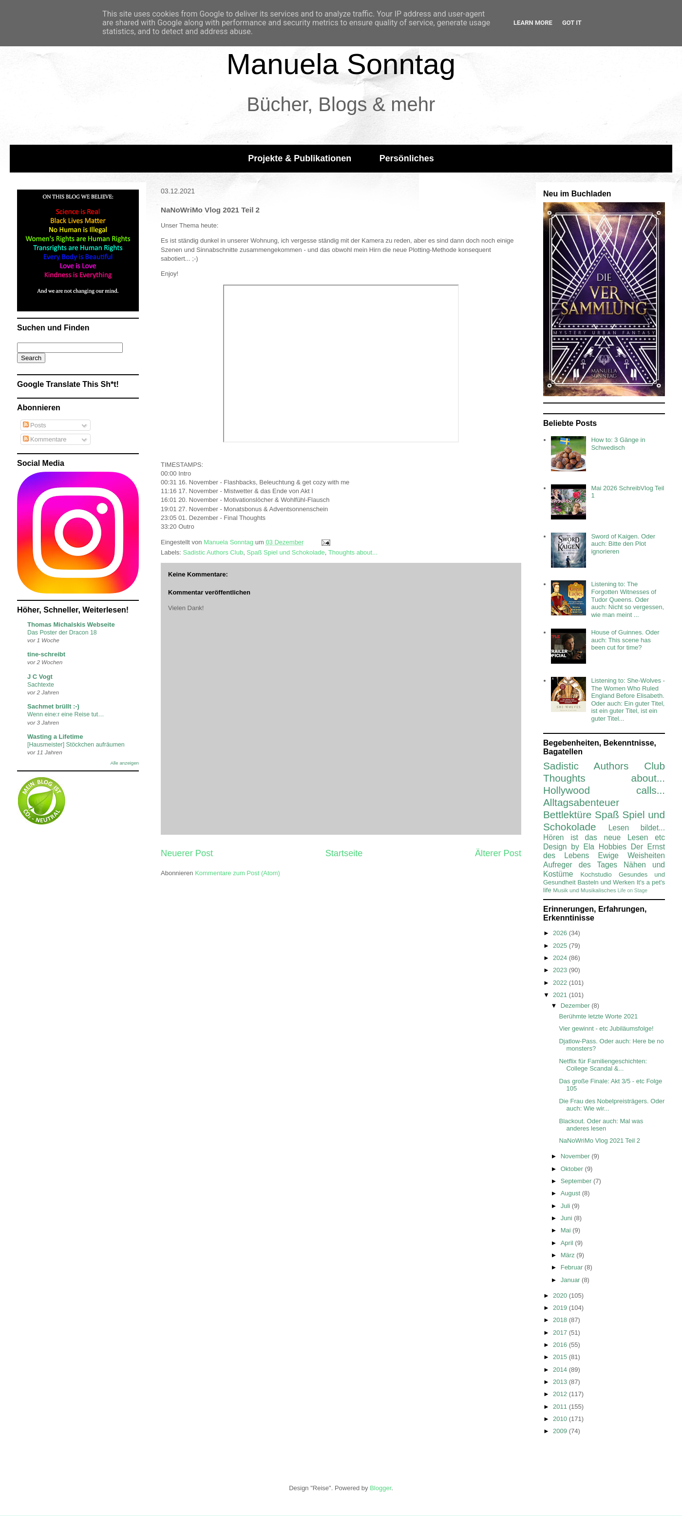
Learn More (532, 22)
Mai (567, 1230)
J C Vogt (40, 676)
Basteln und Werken (605, 882)
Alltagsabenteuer (581, 802)
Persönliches (406, 158)
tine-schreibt (46, 654)
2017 (561, 1332)
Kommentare (45, 439)
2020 (561, 1295)
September (577, 1181)
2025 (561, 945)
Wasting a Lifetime (55, 736)
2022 (561, 982)
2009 (561, 1431)
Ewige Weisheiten (631, 855)
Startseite (344, 853)
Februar (573, 1267)
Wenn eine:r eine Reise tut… (65, 714)
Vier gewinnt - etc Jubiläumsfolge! (606, 1028)
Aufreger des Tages (580, 865)
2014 (561, 1369)
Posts (34, 425)
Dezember (576, 1005)
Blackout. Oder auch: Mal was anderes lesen (601, 1124)
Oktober (573, 1168)
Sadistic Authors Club (213, 552)
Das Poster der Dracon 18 (62, 632)
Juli (566, 1205)
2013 (561, 1381)
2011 (561, 1406)
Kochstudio (595, 874)
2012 (561, 1394)
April (568, 1243)
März (569, 1255)
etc (660, 837)
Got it (572, 22)
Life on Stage (632, 890)
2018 (561, 1320)
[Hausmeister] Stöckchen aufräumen (76, 744)
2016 (561, 1344)
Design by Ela (568, 847)
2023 (561, 970)
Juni (567, 1218)
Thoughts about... (353, 552)
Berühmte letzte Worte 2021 (598, 1016)
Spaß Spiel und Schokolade (285, 552)
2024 (561, 957)
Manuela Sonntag (341, 64)
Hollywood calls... (604, 790)
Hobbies (612, 847)
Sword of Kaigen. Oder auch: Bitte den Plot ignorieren (623, 544)
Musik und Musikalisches (584, 890)
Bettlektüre (567, 814)
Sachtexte (40, 684)
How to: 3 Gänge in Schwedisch (618, 443)
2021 (561, 994)
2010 (561, 1418)
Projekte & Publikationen (299, 158)
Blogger (380, 1488)
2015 (561, 1357)
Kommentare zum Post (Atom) (237, 873)
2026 (561, 933)
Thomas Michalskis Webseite (71, 624)
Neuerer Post (187, 853)
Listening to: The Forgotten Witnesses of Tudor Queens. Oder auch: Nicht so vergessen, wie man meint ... (627, 599)
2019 (561, 1307)
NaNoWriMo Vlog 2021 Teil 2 (599, 1140)
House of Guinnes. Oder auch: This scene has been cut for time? (625, 640)
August (571, 1193)
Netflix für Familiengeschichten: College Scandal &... (603, 1065)
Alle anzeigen (124, 763)
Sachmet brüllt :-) (53, 706)
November (576, 1156)
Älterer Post (498, 853)
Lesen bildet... (636, 828)
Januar (571, 1280)
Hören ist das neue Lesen (595, 837)
